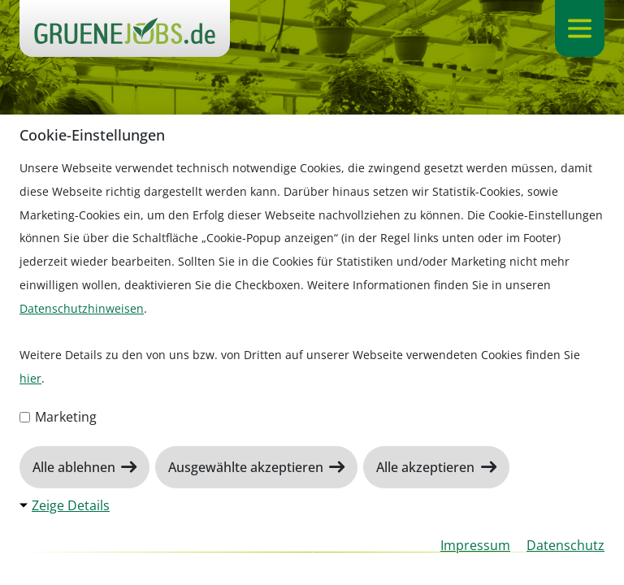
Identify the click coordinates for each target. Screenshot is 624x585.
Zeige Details (71, 505)
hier (30, 378)
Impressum (475, 545)
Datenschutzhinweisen (82, 308)
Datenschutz (565, 545)
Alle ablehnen (75, 467)
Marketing (58, 417)
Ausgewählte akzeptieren (247, 467)
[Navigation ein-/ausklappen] (579, 28)
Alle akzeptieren (427, 467)
